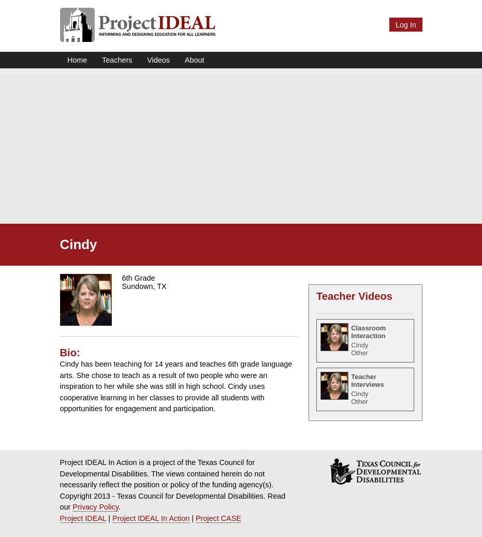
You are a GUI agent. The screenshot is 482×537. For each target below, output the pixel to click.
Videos (158, 60)
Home (77, 60)
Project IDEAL (83, 518)
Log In (406, 25)
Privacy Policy (95, 507)
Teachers (117, 60)
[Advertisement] (241, 146)
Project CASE (218, 518)
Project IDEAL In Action (150, 518)
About (195, 60)
